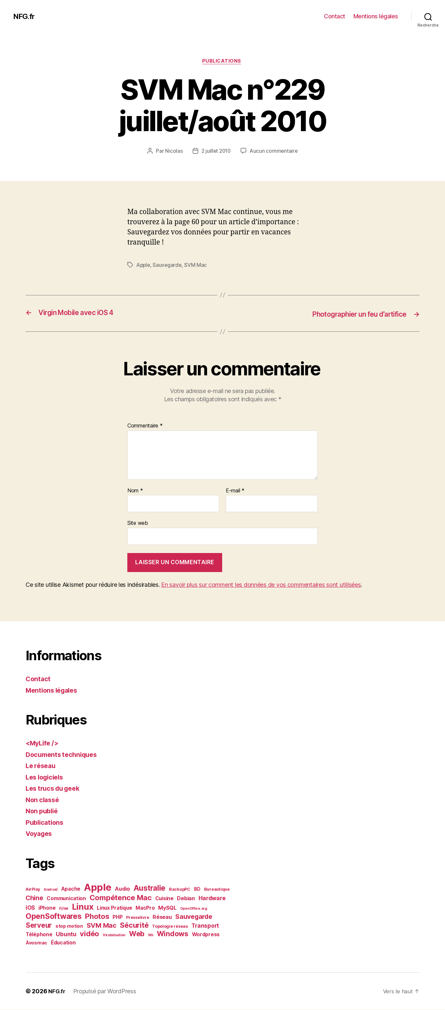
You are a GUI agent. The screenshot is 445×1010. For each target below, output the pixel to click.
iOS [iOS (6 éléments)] (30, 908)
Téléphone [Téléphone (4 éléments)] (39, 935)
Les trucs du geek (55, 789)
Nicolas (172, 152)
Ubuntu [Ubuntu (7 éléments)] (66, 934)
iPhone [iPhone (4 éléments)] (46, 908)
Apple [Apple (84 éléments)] (98, 887)
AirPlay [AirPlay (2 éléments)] (33, 889)
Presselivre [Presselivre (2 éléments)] (137, 917)
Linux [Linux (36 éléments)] (83, 907)
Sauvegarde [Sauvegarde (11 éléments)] (193, 917)
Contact (334, 16)
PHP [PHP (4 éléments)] (117, 917)
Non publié (43, 811)
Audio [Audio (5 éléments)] (122, 889)
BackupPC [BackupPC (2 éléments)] (179, 889)
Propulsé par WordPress (106, 991)
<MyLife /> (43, 744)
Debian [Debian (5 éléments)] (186, 898)
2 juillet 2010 (215, 152)
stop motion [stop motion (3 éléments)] (69, 926)
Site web (137, 523)
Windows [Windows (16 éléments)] (172, 934)
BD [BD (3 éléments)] (197, 889)
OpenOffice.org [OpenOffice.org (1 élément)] (193, 909)
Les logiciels (46, 777)
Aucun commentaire (274, 152)
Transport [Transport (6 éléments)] (205, 926)
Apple (144, 266)
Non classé (43, 800)
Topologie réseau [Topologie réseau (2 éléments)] (170, 926)
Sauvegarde (168, 266)
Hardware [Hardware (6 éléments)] (212, 898)
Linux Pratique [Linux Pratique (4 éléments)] (114, 908)
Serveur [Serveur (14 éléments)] (39, 925)
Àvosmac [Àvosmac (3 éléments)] (36, 943)
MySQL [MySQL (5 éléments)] (167, 908)
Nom (135, 491)
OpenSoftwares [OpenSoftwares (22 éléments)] (54, 916)
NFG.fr (24, 16)
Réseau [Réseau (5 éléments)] (162, 917)
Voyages (40, 834)
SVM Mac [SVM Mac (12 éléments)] (102, 926)
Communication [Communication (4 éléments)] (66, 899)
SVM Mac (197, 266)
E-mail (235, 491)
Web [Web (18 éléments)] (136, 934)
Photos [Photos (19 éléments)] (97, 916)
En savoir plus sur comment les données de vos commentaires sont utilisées (261, 585)
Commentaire (145, 426)
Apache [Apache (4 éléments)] (70, 889)
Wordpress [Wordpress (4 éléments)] (206, 935)
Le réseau (42, 766)
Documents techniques (64, 755)
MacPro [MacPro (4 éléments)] (145, 908)
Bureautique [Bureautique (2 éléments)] (217, 889)
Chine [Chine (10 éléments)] (34, 898)
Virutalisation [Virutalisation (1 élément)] (114, 935)
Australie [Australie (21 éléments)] (150, 888)
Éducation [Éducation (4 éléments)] (63, 943)
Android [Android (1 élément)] (50, 890)
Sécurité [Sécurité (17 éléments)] (134, 925)
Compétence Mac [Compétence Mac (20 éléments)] (121, 897)
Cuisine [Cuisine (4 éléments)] (164, 899)
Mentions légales (375, 16)
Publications (222, 62)
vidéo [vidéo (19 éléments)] (89, 934)
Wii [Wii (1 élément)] (150, 935)
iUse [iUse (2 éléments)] (63, 908)
